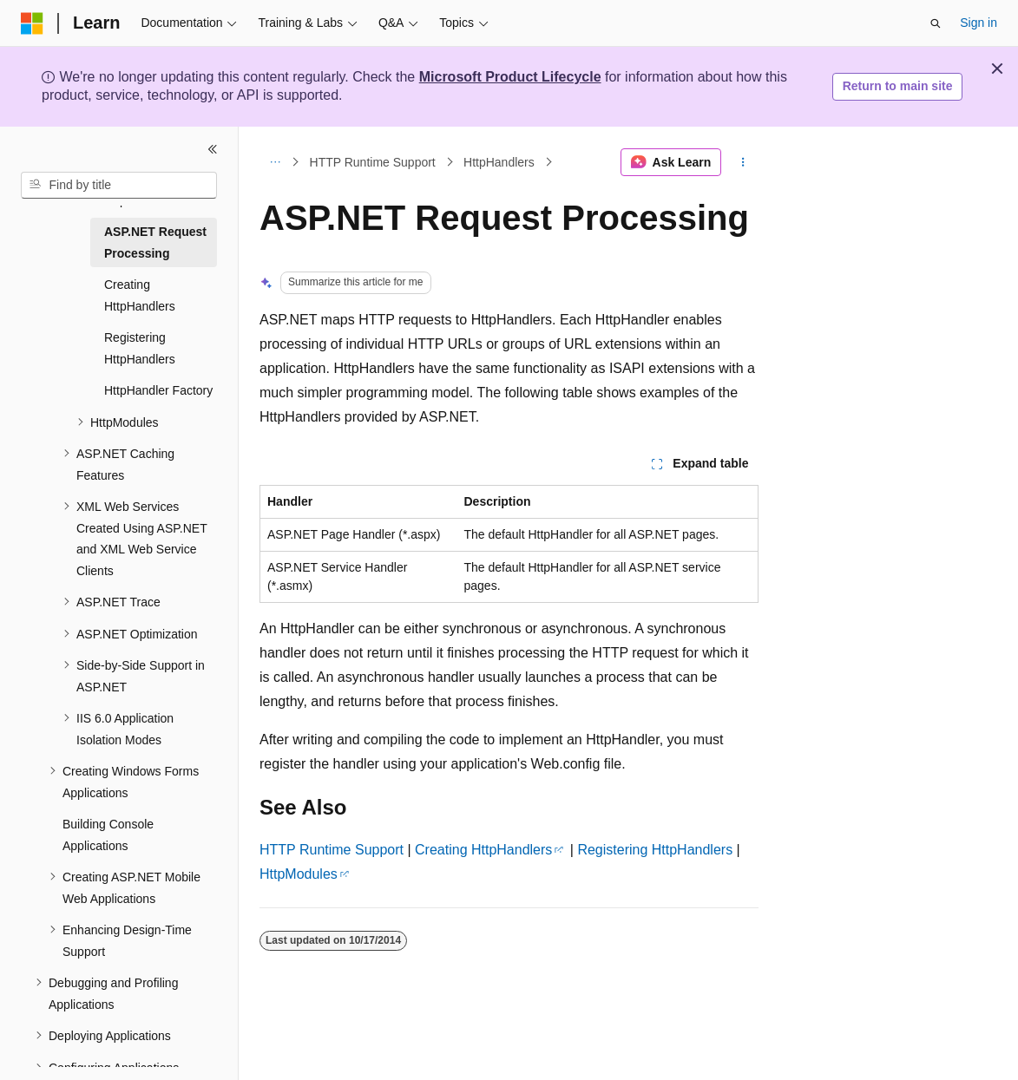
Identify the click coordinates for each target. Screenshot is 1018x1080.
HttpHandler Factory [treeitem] (158, 390)
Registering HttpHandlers (654, 849)
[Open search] (935, 23)
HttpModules (298, 874)
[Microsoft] (32, 23)
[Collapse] (212, 149)
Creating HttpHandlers (483, 849)
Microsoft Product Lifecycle (510, 76)
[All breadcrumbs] (274, 162)
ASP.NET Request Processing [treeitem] (155, 242)
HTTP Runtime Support (373, 162)
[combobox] (119, 186)
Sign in (978, 22)
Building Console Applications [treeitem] (108, 835)
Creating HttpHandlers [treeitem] (139, 295)
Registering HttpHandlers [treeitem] (139, 348)
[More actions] (743, 162)
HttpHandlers (499, 162)
